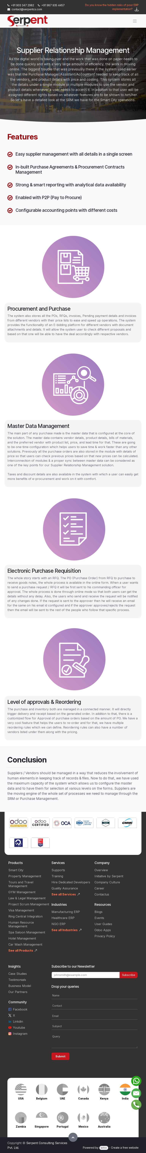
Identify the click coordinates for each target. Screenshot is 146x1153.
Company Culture (107, 882)
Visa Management (21, 910)
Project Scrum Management (28, 904)
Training (57, 876)
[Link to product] (18, 823)
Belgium (41, 1098)
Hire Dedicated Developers (71, 882)
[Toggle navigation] (135, 21)
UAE (62, 1098)
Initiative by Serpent (108, 876)
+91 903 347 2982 (21, 5)
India (125, 1098)
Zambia (21, 1126)
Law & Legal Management (26, 898)
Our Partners (17, 992)
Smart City (15, 870)
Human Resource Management (21, 924)
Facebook (20, 1009)
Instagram (20, 1034)
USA (21, 1098)
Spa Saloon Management (26, 932)
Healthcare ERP (63, 918)
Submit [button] (60, 1056)
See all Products (20, 950)
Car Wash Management (25, 944)
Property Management (24, 876)
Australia (104, 1126)
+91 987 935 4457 (51, 5)
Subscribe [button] (128, 975)
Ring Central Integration (25, 916)
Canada (83, 1098)
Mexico (83, 1126)
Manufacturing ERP (66, 912)
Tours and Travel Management (20, 884)
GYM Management (21, 892)
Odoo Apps (102, 930)
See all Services (64, 894)
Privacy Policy (104, 936)
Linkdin (18, 1021)
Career (99, 888)
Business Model (19, 986)
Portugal (62, 1126)
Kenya (104, 1098)
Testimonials (17, 980)
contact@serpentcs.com (24, 9)
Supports (58, 870)
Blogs (98, 912)
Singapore (42, 1126)
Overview (101, 870)
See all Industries (65, 930)
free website (131, 1147)
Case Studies (17, 974)
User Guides (103, 924)
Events (99, 918)
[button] (73, 1137)
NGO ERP (59, 924)
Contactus (101, 894)
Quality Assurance (65, 888)
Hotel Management (22, 938)
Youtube (19, 1027)
